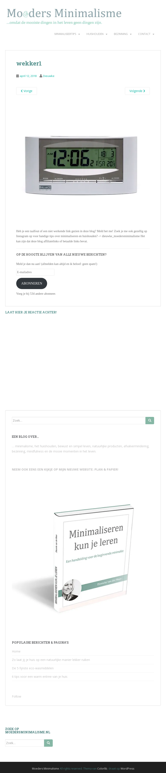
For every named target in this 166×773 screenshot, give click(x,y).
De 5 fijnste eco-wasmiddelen (33, 668)
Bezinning (121, 34)
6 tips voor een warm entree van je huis (39, 676)
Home (16, 651)
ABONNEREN (31, 283)
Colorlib (102, 768)
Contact (144, 34)
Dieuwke (48, 76)
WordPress (127, 768)
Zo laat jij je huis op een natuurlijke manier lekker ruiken (51, 660)
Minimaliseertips (65, 34)
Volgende (137, 91)
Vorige (26, 91)
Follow (16, 696)
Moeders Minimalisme (45, 768)
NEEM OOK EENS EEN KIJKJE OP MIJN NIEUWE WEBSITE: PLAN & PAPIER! (65, 469)
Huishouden (95, 34)
